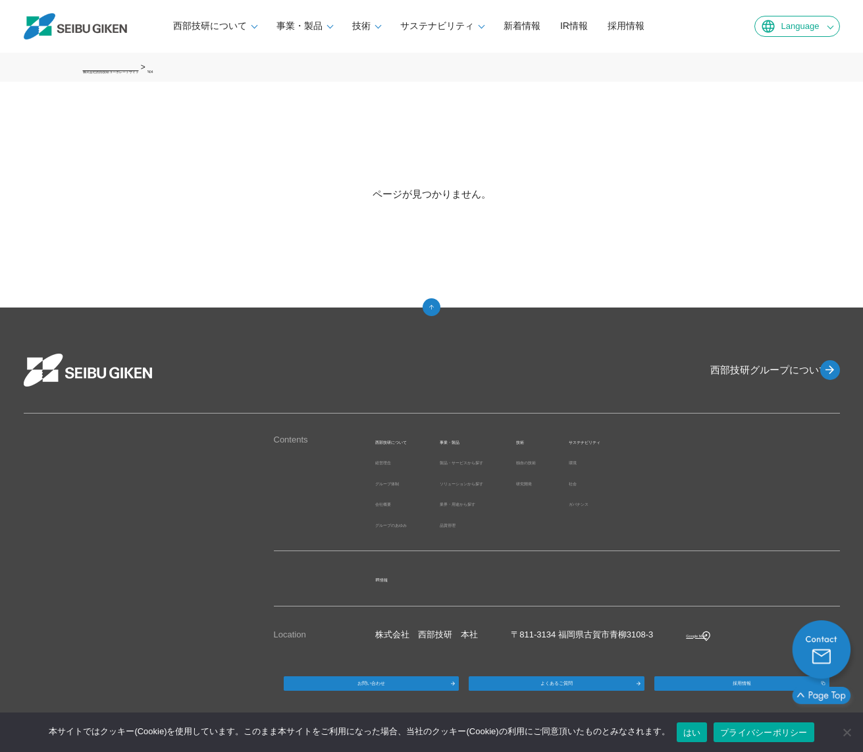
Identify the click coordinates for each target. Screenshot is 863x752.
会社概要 (392, 503)
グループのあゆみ (409, 524)
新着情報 (550, 25)
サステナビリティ (465, 25)
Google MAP (710, 634)
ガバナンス (711, 503)
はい (692, 733)
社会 (698, 482)
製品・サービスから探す (534, 461)
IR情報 (602, 25)
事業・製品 (328, 25)
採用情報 (654, 25)
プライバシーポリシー (764, 733)
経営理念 (392, 461)
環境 (698, 461)
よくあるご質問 (556, 693)
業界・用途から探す (525, 503)
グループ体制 (401, 482)
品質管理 (504, 524)
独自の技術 (635, 461)
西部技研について (238, 25)
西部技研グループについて (754, 369)
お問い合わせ (371, 693)
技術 (389, 25)
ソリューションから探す (534, 482)
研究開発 (631, 482)
